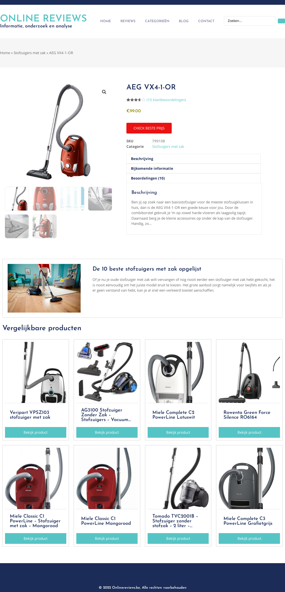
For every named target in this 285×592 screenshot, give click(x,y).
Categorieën (157, 21)
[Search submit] (281, 21)
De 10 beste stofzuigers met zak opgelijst (147, 269)
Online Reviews (43, 19)
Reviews (127, 21)
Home (105, 21)
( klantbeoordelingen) (166, 99)
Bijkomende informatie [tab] (152, 168)
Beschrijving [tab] (142, 158)
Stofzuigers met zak (30, 52)
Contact (206, 21)
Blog (184, 21)
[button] (104, 92)
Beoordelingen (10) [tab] (148, 178)
